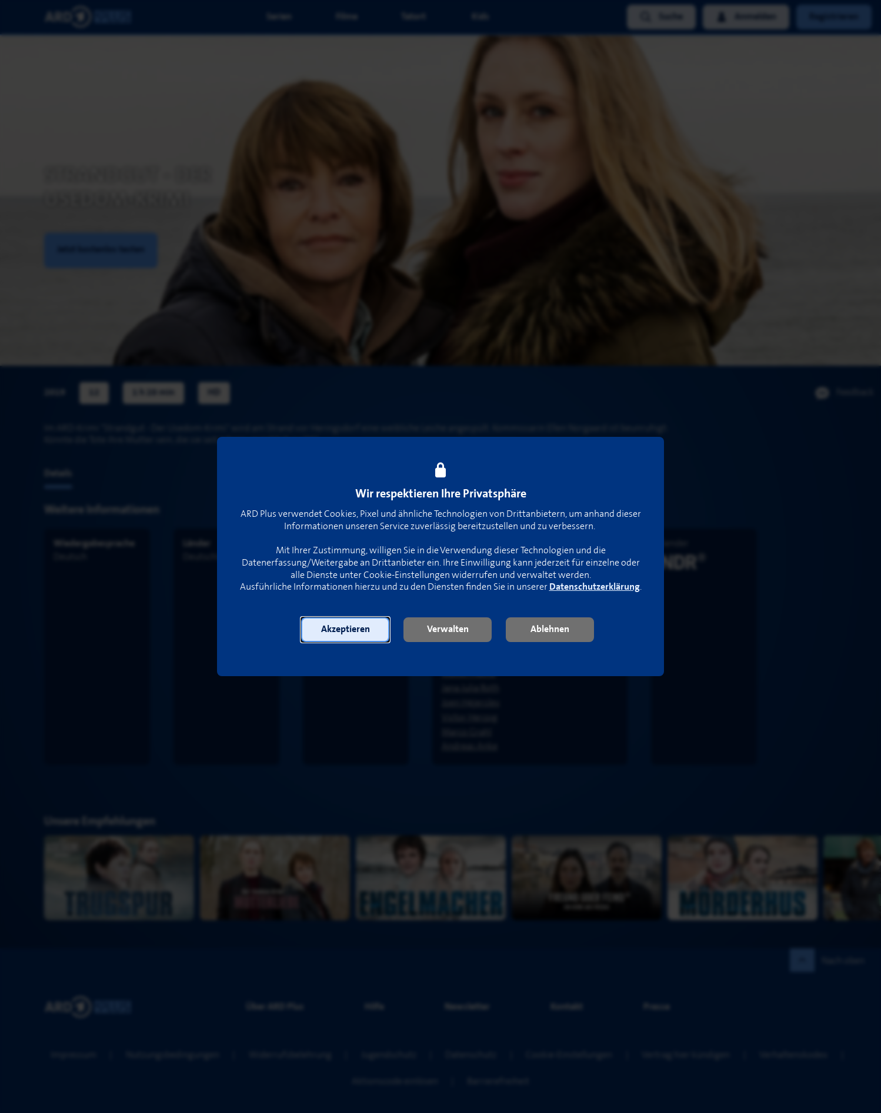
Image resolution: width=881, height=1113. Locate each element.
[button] (345, 629)
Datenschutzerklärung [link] (594, 587)
